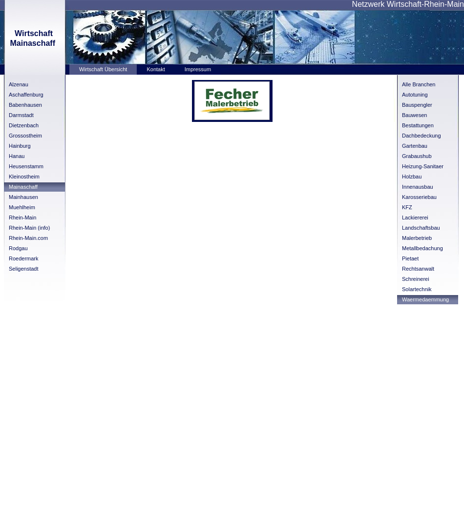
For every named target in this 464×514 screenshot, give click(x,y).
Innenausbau (417, 187)
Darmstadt (21, 115)
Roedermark (24, 258)
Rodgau (18, 248)
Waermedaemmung (425, 299)
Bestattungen (418, 125)
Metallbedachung (422, 248)
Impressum (198, 69)
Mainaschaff (23, 187)
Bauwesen (414, 115)
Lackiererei (415, 217)
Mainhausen (23, 197)
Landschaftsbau (421, 228)
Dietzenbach (24, 125)
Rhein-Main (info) (29, 228)
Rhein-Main (22, 217)
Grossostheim (25, 135)
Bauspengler (417, 105)
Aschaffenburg (26, 95)
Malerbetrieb (417, 238)
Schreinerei (415, 279)
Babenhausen (25, 105)
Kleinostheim (24, 176)
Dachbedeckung (421, 135)
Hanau (16, 156)
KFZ (407, 207)
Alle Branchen (419, 84)
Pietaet (410, 258)
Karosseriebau (419, 197)
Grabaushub (417, 156)
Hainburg (20, 146)
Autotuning (415, 95)
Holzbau (412, 176)
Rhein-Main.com (28, 238)
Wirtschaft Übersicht (103, 69)
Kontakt (156, 69)
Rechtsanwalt (418, 269)
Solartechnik (417, 289)
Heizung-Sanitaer (422, 166)
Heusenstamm (26, 166)
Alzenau (18, 84)
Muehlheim (22, 207)
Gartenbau (414, 146)
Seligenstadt (24, 269)
